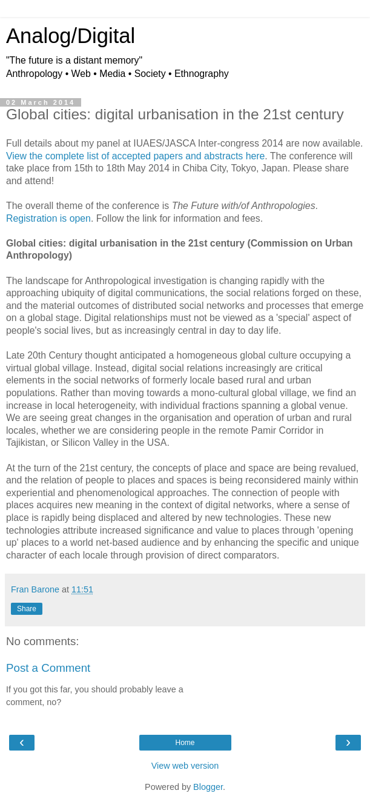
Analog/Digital (70, 35)
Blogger (208, 787)
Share (26, 609)
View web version (185, 766)
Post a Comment (48, 667)
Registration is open (48, 218)
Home (184, 742)
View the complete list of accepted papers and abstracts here (135, 156)
